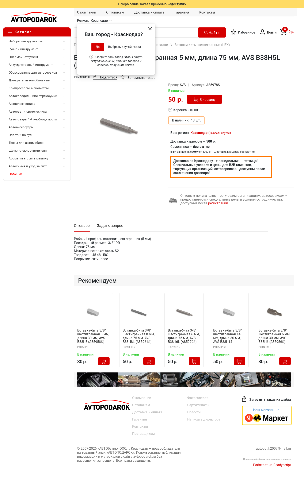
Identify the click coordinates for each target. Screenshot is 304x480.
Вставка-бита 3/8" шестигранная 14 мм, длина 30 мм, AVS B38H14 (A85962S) (227, 336)
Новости (194, 412)
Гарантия (182, 12)
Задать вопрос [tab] (110, 225)
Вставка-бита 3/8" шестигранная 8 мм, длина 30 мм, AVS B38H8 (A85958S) (93, 336)
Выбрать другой (219, 133)
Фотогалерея (197, 398)
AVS (183, 85)
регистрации (218, 203)
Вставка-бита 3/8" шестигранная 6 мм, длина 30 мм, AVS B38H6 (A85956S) (274, 336)
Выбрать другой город (124, 47)
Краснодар (100, 21)
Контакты (207, 12)
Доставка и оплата (149, 12)
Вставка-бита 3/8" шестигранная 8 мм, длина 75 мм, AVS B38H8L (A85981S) (139, 336)
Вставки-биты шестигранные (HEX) (202, 45)
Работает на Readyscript (272, 465)
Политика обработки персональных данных (267, 459)
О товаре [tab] (82, 225)
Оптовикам (115, 12)
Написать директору (203, 419)
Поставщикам (143, 434)
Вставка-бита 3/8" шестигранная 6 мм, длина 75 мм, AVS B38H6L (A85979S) (184, 336)
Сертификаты (198, 405)
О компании (86, 12)
